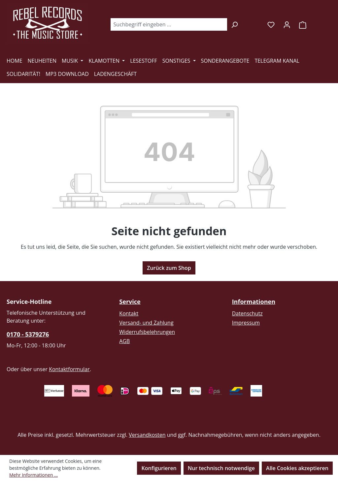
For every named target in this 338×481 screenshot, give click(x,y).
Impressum (246, 322)
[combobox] (168, 24)
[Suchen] (234, 24)
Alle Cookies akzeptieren (297, 468)
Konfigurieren (158, 468)
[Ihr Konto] (287, 24)
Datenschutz (247, 313)
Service (129, 301)
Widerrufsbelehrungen (147, 332)
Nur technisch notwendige (221, 468)
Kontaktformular (69, 369)
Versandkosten (147, 434)
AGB (124, 341)
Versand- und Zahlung (146, 322)
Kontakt (128, 313)
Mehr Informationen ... (33, 475)
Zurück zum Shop (169, 268)
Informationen (253, 301)
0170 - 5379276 (28, 334)
